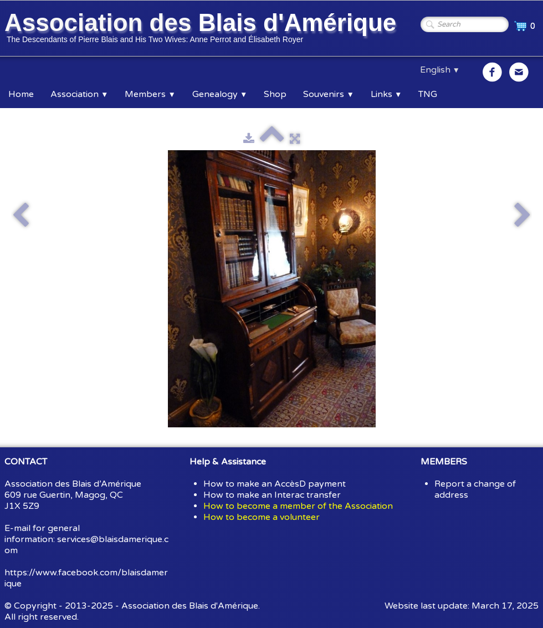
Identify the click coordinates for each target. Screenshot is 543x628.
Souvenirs (328, 94)
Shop (275, 94)
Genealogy (219, 94)
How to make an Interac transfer (272, 495)
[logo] (202, 29)
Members (150, 94)
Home (21, 94)
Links (386, 94)
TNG (427, 94)
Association (79, 94)
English (440, 69)
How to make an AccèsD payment (274, 483)
